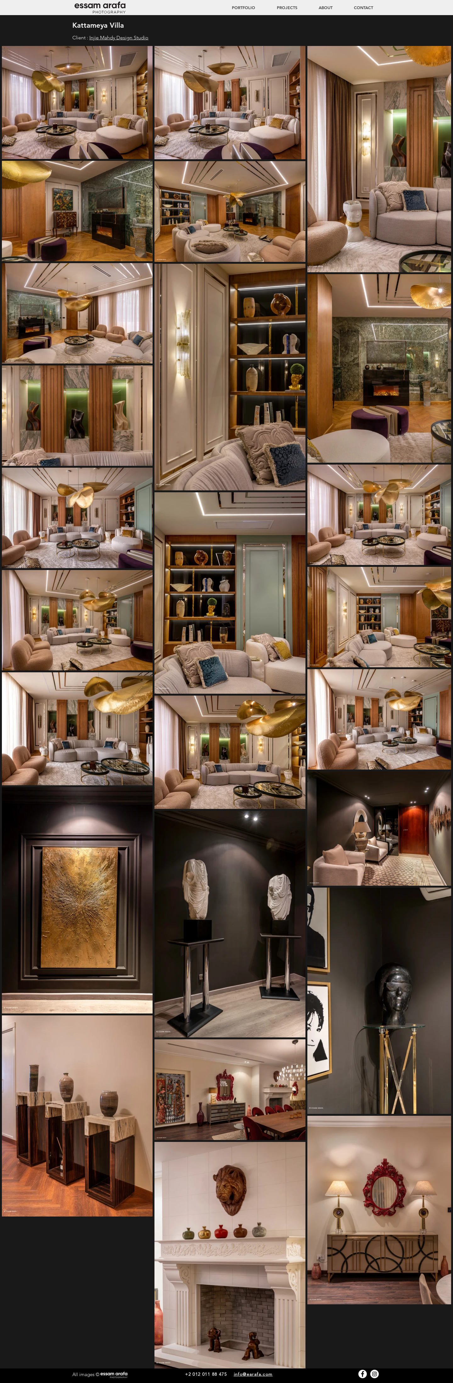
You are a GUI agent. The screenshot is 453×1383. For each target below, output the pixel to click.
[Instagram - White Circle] (374, 1374)
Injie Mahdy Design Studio (118, 38)
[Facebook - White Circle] (362, 1374)
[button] (281, 7)
